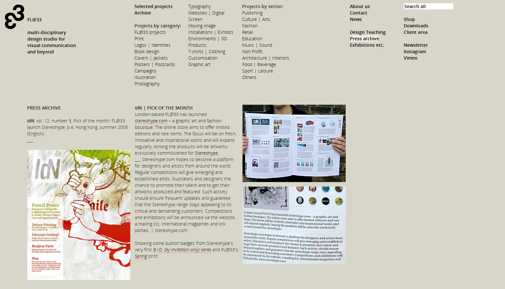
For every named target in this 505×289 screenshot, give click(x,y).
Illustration (145, 77)
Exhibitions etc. (367, 45)
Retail (247, 32)
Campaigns (145, 71)
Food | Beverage (259, 64)
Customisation (202, 58)
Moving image (202, 26)
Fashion (250, 26)
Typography (199, 6)
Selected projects (153, 6)
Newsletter (416, 45)
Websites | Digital (206, 13)
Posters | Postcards (154, 64)
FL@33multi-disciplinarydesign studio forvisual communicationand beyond (51, 35)
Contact (358, 13)
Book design (146, 51)
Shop (409, 19)
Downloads (416, 26)
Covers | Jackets (151, 58)
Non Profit (252, 51)
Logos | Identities (152, 45)
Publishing (252, 13)
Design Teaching (368, 32)
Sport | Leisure (257, 71)
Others (249, 77)
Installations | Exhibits (210, 32)
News (356, 19)
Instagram (415, 51)
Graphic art (199, 64)
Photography (147, 84)
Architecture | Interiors (265, 58)
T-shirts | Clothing (206, 51)
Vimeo (411, 58)
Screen (195, 19)
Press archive (364, 38)
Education (252, 38)
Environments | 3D (207, 38)
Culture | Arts (256, 19)
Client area (416, 32)
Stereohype (206, 153)
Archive (142, 13)
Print (139, 38)
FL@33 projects (150, 32)
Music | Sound (257, 45)
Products (197, 45)
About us (360, 6)
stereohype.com (151, 121)
